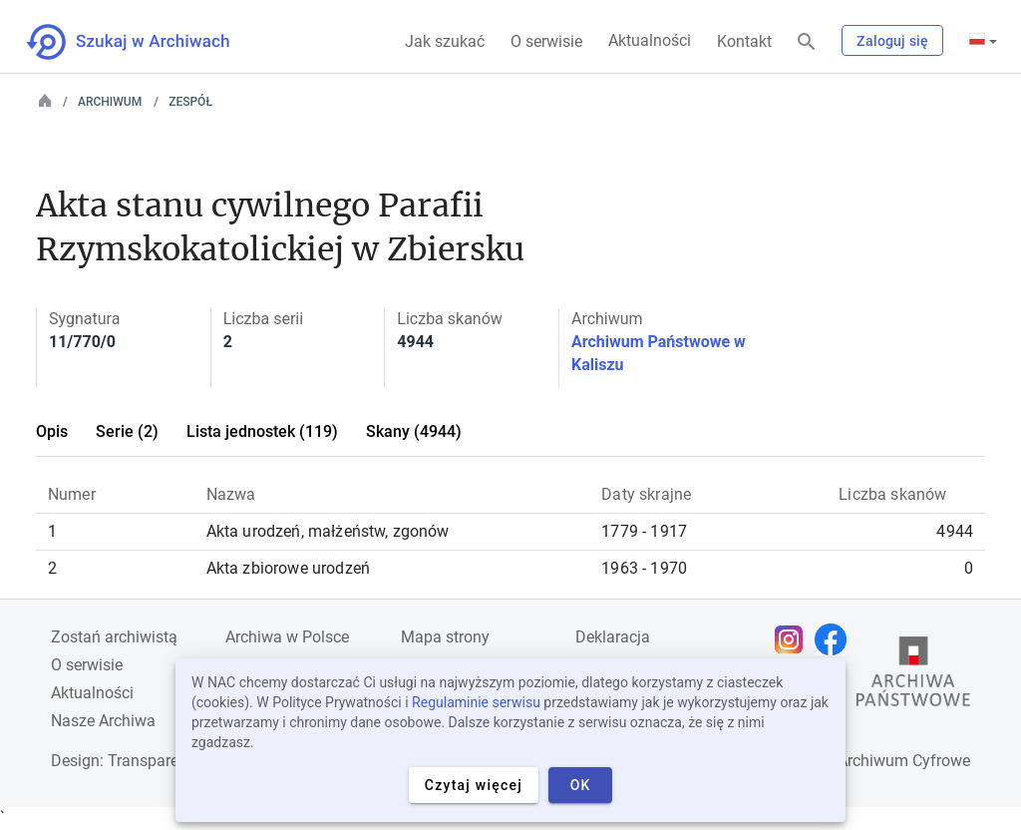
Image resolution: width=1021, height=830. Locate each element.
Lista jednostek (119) (262, 431)
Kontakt (744, 41)
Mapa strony (445, 636)
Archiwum (110, 102)
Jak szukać (445, 41)
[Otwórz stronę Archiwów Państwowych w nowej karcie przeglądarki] (913, 676)
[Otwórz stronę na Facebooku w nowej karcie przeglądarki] (835, 639)
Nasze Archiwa (103, 720)
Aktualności (649, 40)
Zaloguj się (892, 41)
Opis (52, 431)
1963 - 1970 (644, 568)
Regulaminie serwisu (476, 702)
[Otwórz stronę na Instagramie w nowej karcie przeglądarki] (794, 639)
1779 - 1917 (644, 531)
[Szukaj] (807, 42)
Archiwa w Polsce (287, 636)
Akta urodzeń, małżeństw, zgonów (328, 531)
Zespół (190, 102)
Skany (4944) (414, 431)
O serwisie (546, 41)
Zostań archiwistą (114, 636)
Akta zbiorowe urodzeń (288, 568)
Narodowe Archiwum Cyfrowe (866, 760)
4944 (954, 531)
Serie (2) (127, 431)
